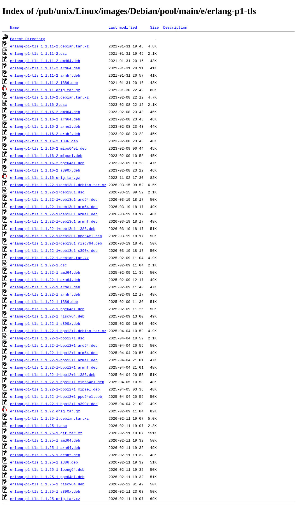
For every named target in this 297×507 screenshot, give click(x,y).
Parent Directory (27, 38)
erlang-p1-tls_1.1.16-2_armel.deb (45, 126)
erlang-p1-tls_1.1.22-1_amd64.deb (45, 272)
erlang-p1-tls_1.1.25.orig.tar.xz (45, 498)
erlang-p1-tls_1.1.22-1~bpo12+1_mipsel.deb (55, 389)
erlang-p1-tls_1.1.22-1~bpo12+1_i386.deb (52, 374)
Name (14, 27)
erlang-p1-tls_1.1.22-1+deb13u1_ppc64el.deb (56, 235)
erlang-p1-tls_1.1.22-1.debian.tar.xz (49, 257)
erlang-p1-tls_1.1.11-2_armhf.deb (45, 75)
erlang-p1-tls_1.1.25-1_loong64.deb (47, 469)
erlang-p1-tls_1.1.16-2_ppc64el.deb (47, 162)
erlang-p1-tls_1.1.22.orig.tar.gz (45, 411)
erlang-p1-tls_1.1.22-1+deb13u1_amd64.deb (54, 199)
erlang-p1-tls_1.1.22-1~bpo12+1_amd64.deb (54, 345)
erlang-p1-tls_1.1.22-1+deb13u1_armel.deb (54, 213)
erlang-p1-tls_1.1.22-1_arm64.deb (45, 279)
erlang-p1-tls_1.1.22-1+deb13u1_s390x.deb (54, 250)
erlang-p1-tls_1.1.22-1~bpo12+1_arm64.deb (54, 352)
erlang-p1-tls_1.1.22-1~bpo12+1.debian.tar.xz (58, 330)
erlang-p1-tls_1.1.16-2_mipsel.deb (46, 155)
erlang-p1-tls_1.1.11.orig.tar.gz (45, 89)
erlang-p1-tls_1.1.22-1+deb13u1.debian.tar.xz (58, 184)
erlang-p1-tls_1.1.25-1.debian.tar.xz (49, 418)
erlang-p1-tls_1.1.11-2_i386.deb (44, 82)
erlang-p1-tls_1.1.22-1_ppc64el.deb (47, 308)
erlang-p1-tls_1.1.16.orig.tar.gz (45, 177)
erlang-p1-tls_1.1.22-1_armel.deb (45, 286)
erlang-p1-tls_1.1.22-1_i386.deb (44, 301)
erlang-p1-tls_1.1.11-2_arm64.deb (45, 67)
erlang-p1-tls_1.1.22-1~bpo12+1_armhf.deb (54, 367)
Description (175, 27)
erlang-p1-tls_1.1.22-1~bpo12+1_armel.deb (54, 359)
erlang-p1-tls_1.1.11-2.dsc (38, 53)
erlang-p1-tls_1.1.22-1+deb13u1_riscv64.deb (56, 243)
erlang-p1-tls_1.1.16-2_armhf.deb (45, 133)
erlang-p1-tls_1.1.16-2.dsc (38, 104)
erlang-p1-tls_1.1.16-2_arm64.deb (45, 119)
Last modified (123, 27)
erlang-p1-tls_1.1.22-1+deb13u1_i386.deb (52, 228)
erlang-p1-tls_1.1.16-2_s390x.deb (45, 170)
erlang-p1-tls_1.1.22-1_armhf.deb (45, 294)
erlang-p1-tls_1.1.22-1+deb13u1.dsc (47, 192)
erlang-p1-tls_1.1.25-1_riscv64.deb (47, 484)
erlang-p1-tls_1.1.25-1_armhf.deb (45, 454)
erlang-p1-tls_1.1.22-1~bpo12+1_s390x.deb (54, 403)
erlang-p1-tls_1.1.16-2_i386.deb (44, 140)
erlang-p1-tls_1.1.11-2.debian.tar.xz (49, 46)
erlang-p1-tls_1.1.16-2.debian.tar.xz (49, 97)
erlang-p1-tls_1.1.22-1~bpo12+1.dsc (47, 338)
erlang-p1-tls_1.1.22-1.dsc (38, 265)
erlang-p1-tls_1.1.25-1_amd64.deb (45, 440)
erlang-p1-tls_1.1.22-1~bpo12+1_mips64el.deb (57, 381)
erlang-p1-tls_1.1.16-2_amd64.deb (45, 111)
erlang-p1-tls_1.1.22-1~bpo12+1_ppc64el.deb (56, 396)
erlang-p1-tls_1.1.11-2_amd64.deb (45, 60)
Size (154, 27)
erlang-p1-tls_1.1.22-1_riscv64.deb (47, 316)
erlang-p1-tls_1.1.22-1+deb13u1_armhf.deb (54, 221)
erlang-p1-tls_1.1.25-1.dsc (38, 425)
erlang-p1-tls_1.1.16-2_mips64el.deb (48, 148)
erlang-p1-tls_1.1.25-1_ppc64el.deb (47, 476)
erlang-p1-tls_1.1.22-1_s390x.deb (45, 323)
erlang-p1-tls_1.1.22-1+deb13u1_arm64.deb (54, 206)
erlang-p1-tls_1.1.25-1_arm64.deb (45, 447)
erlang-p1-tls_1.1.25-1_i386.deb (44, 462)
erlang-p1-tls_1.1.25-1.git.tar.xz (46, 432)
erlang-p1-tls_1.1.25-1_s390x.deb (45, 491)
